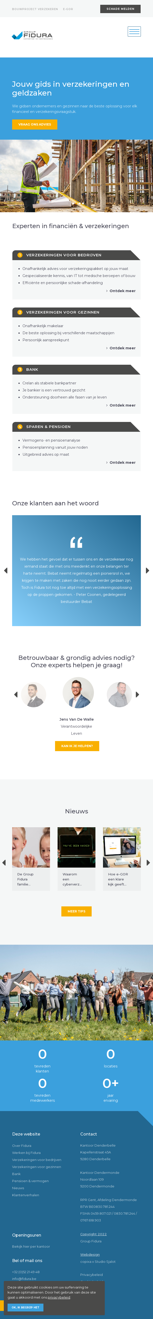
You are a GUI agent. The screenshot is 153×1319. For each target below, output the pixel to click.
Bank (16, 1174)
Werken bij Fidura (26, 1153)
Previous (9, 570)
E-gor (68, 9)
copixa (85, 1262)
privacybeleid (59, 1297)
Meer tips (76, 911)
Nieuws (18, 1188)
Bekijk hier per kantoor (31, 1246)
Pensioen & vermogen (30, 1181)
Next (140, 694)
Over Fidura (21, 1146)
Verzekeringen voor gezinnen (36, 1167)
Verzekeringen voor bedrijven (36, 1160)
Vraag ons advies (34, 124)
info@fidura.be (24, 1279)
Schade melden (120, 9)
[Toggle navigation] (134, 31)
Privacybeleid (91, 1275)
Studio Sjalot (105, 1262)
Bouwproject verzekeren (35, 9)
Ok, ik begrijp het (25, 1307)
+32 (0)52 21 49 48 (26, 1272)
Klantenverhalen (25, 1195)
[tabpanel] (76, 176)
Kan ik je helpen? (77, 746)
